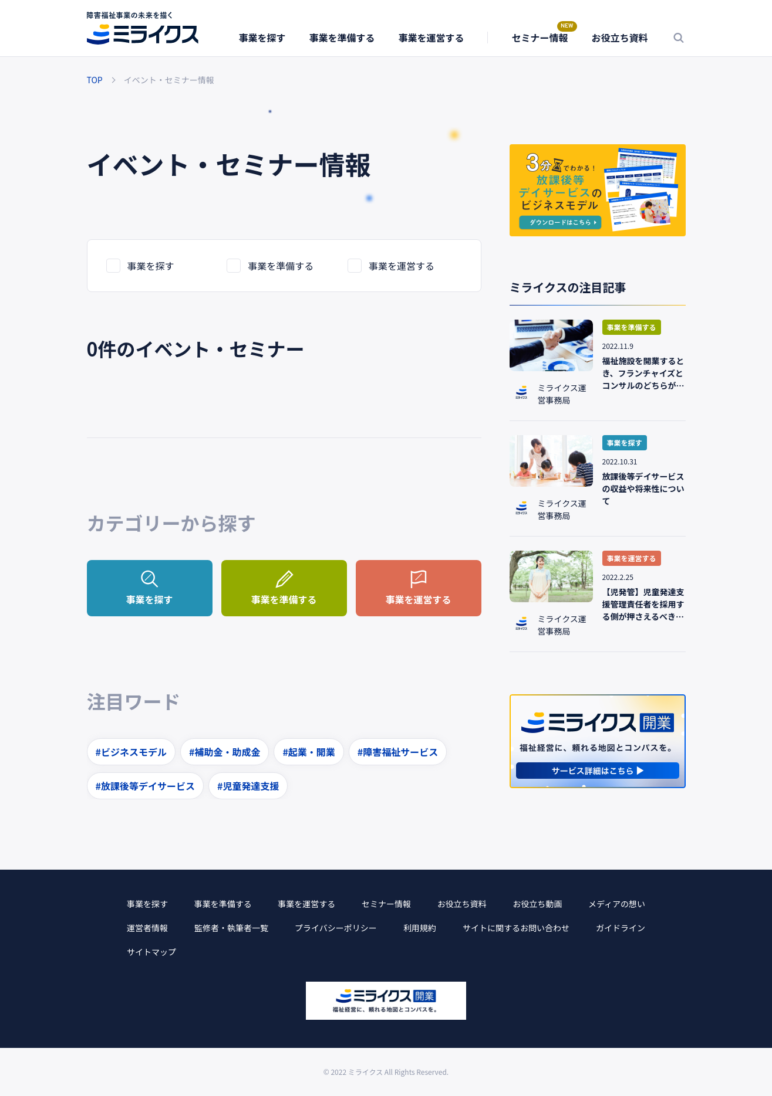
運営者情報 (147, 928)
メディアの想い (616, 904)
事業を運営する (431, 37)
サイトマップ (151, 952)
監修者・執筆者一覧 (231, 928)
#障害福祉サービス (398, 752)
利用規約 (419, 928)
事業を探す (261, 37)
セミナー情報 (539, 37)
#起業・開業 (308, 752)
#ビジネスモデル (131, 752)
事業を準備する (342, 37)
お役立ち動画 (537, 904)
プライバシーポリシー (336, 928)
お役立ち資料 (619, 37)
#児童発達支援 (248, 786)
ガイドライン (620, 928)
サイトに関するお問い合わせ (516, 928)
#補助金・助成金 (224, 752)
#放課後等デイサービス (145, 786)
